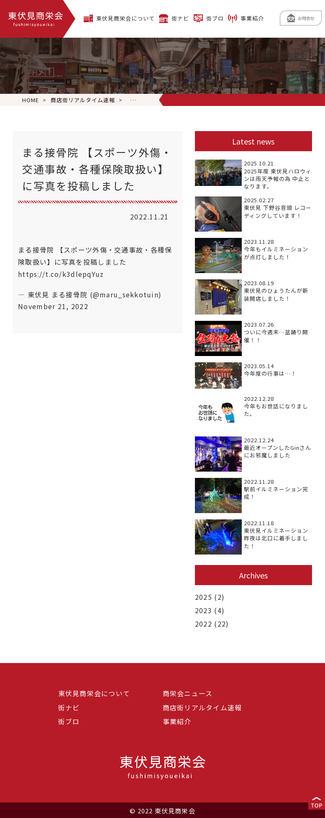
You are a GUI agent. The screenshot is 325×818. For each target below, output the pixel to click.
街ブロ (215, 18)
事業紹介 (252, 18)
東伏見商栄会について (125, 18)
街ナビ (180, 18)
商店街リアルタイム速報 (202, 706)
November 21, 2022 (53, 306)
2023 (203, 609)
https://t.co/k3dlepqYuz (61, 274)
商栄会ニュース (188, 692)
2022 (203, 622)
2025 (203, 597)
